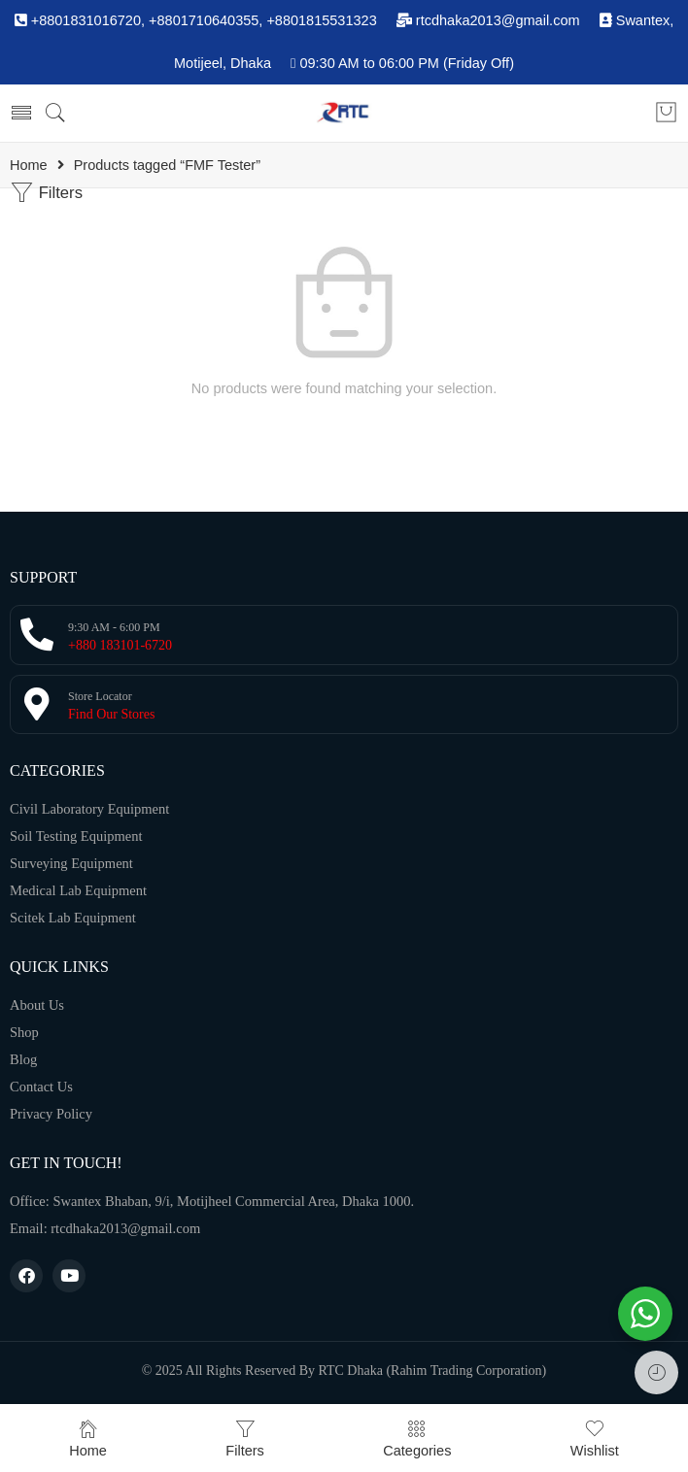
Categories (417, 1438)
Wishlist (594, 1438)
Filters (46, 193)
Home (29, 165)
